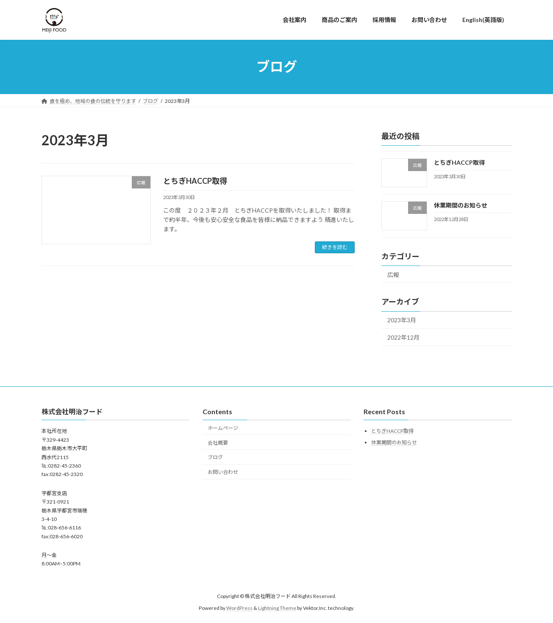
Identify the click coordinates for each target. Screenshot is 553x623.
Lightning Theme (277, 608)
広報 (393, 274)
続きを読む (334, 247)
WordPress (239, 608)
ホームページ (223, 428)
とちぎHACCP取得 (195, 181)
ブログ (215, 457)
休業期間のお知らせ (460, 205)
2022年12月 (403, 337)
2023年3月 (401, 320)
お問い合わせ (223, 472)
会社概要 (218, 443)
